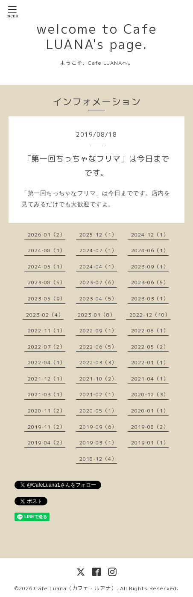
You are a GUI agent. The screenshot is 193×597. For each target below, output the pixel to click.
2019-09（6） (98, 426)
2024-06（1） (150, 250)
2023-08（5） (46, 282)
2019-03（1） (98, 442)
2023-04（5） (98, 298)
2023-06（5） (150, 282)
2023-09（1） (150, 266)
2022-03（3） (98, 362)
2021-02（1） (98, 394)
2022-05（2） (150, 346)
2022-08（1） (150, 330)
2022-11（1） (46, 330)
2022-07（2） (46, 346)
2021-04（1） (150, 378)
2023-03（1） (150, 298)
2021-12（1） (46, 378)
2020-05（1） (98, 410)
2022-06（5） (98, 346)
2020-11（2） (46, 410)
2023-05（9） (46, 298)
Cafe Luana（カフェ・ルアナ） (75, 588)
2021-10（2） (98, 378)
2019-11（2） (46, 426)
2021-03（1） (46, 394)
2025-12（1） (98, 234)
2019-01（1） (150, 442)
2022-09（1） (98, 330)
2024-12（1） (150, 234)
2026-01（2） (46, 234)
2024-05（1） (46, 266)
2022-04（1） (46, 362)
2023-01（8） (96, 314)
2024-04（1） (98, 266)
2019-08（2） (150, 426)
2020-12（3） (150, 394)
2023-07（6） (98, 282)
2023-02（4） (45, 314)
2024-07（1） (98, 250)
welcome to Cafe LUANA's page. (96, 36)
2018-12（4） (98, 458)
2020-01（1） (150, 410)
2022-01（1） (150, 362)
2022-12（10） (149, 314)
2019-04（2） (46, 442)
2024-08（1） (46, 250)
